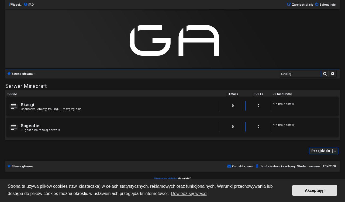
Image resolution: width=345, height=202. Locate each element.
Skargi (27, 104)
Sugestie (30, 125)
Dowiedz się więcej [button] (189, 193)
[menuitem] (28, 5)
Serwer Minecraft (26, 86)
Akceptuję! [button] (315, 190)
